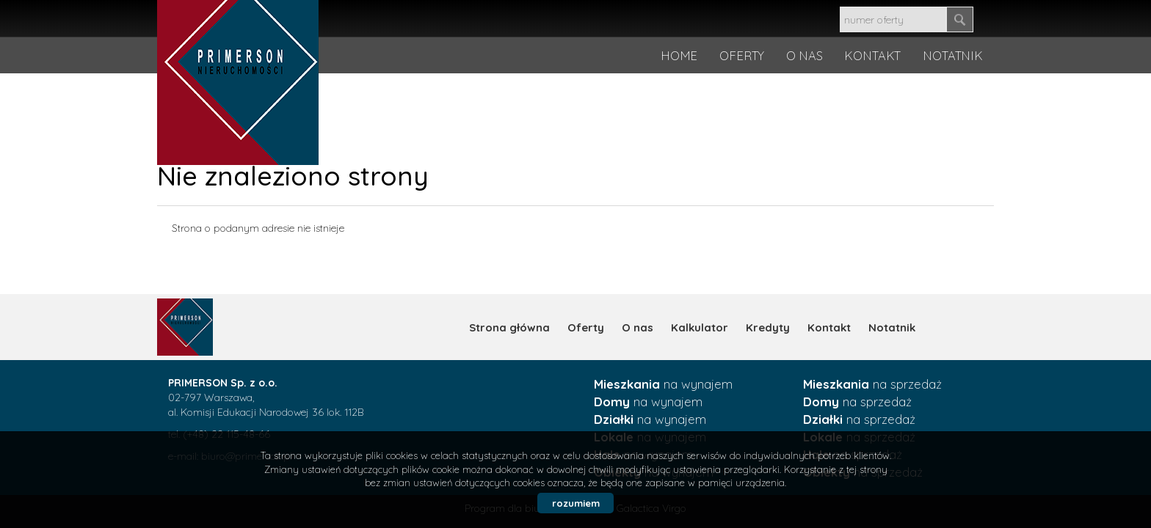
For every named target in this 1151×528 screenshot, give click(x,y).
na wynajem (663, 384)
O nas (637, 327)
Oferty (585, 327)
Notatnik (891, 327)
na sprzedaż (872, 384)
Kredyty (768, 327)
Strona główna (509, 327)
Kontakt (829, 327)
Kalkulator (699, 327)
